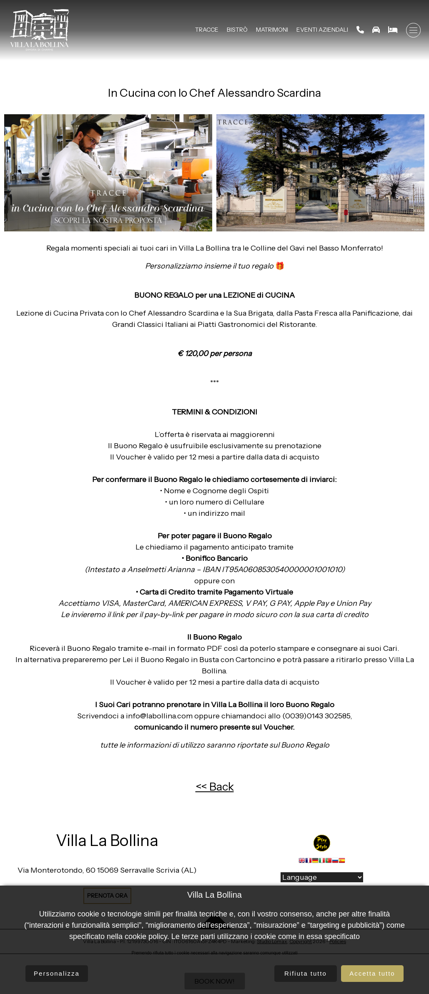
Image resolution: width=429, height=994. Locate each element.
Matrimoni (272, 29)
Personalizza (57, 973)
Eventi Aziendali (322, 29)
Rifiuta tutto (305, 973)
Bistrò (237, 29)
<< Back (215, 786)
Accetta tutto (372, 973)
